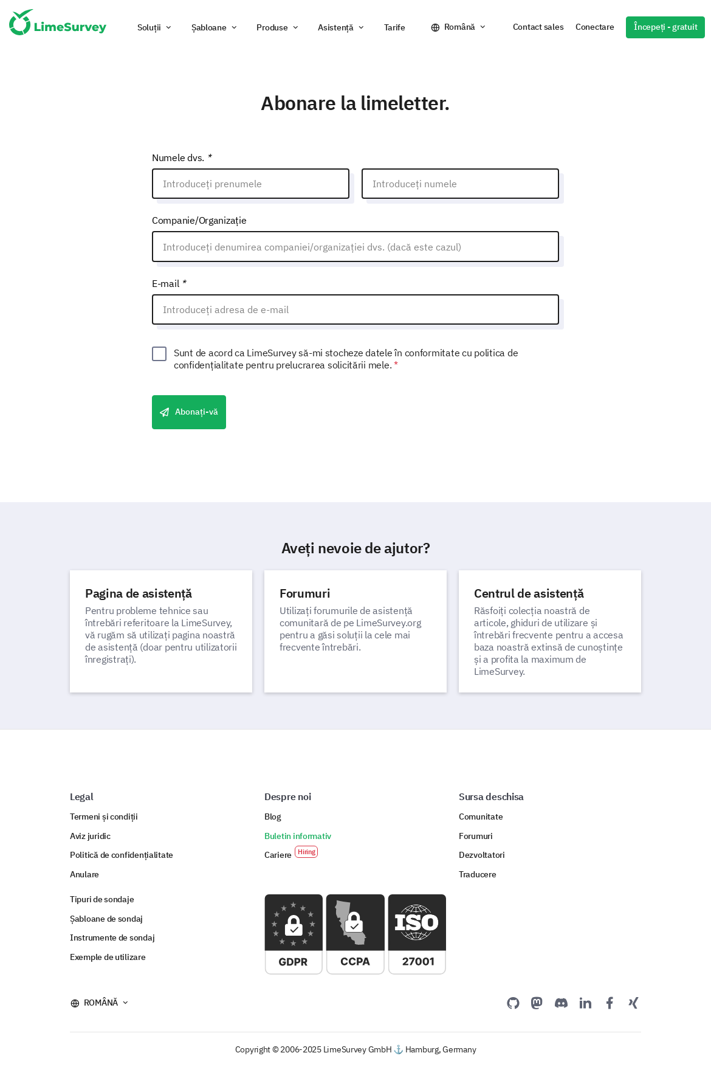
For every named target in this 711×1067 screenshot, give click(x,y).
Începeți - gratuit (665, 26)
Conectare (594, 26)
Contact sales (538, 26)
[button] (155, 27)
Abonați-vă (189, 412)
